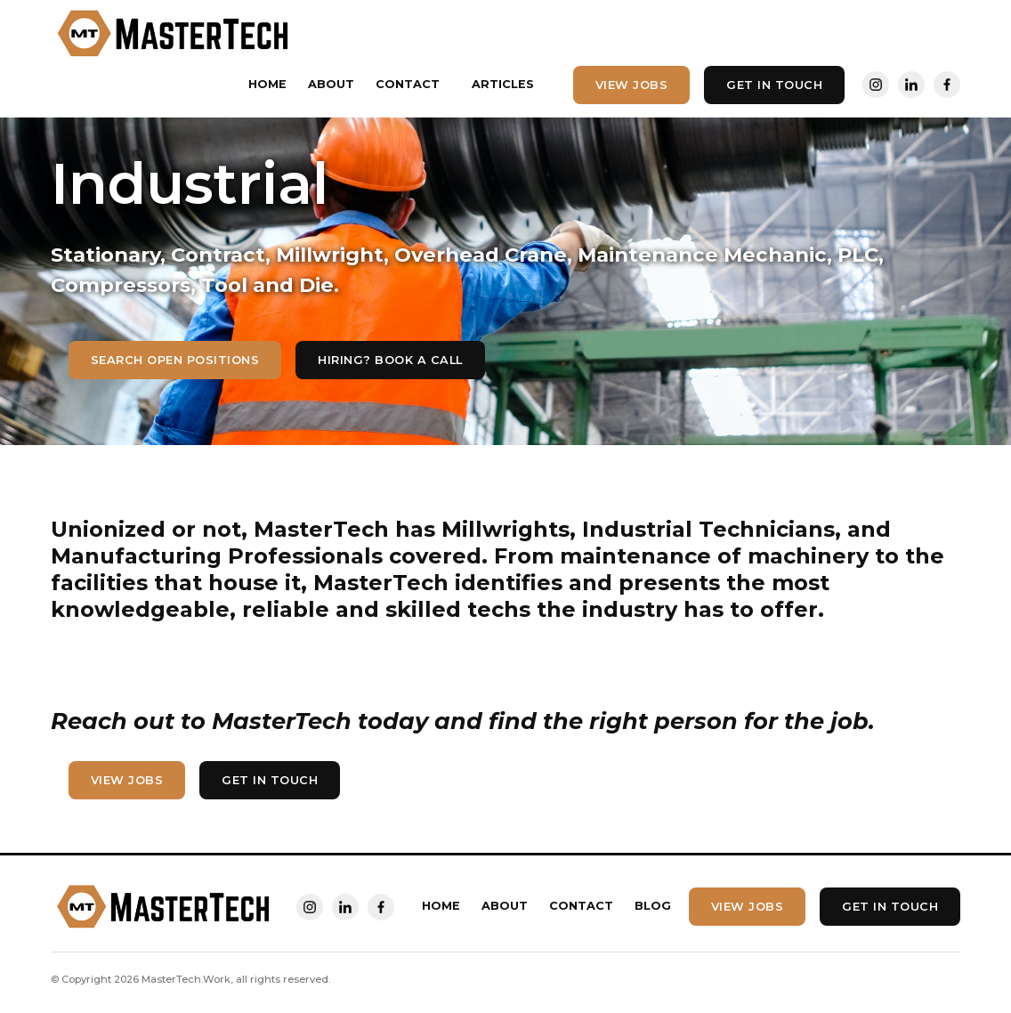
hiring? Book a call (390, 360)
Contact (408, 84)
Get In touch (774, 85)
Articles (503, 84)
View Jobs (631, 85)
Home (267, 84)
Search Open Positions (175, 360)
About (331, 84)
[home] (174, 33)
